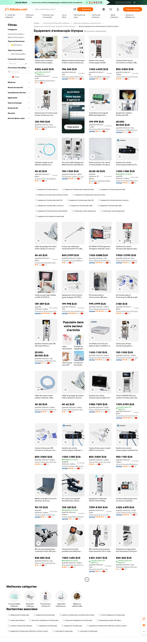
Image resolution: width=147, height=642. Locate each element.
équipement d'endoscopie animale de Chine (51, 195)
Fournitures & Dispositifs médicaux (56, 23)
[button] (74, 9)
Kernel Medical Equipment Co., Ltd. (46, 80)
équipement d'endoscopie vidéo (80, 206)
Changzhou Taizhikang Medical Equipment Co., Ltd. (100, 181)
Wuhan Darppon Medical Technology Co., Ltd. (46, 127)
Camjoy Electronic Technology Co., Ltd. (127, 77)
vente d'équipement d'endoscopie (112, 615)
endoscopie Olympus (16, 620)
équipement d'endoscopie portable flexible (51, 211)
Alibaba (36, 23)
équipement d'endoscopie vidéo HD (48, 200)
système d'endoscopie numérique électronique (76, 615)
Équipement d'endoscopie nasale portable (78, 189)
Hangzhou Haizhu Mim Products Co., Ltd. (73, 77)
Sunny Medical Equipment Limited (100, 260)
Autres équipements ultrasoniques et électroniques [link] (98, 26)
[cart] (111, 10)
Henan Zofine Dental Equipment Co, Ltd (46, 563)
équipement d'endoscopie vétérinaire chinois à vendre (107, 626)
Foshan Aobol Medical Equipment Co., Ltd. (73, 517)
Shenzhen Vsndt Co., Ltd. (98, 569)
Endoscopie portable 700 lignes (109, 620)
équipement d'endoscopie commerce (49, 206)
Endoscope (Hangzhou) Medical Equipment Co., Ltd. (46, 263)
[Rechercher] (85, 9)
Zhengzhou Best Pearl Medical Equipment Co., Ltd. (100, 129)
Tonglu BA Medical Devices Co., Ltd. (100, 77)
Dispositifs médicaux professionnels (87, 23)
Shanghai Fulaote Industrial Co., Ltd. (127, 567)
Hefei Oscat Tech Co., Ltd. (99, 515)
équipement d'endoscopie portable (111, 189)
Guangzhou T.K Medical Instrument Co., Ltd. (127, 130)
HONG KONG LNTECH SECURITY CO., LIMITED (127, 512)
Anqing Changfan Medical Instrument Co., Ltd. (127, 181)
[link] (144, 619)
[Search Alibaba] (53, 9)
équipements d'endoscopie (18, 615)
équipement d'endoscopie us (46, 189)
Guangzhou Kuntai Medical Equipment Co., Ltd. (73, 260)
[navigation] (18, 302)
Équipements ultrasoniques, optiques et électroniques (54, 26)
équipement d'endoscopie (47, 626)
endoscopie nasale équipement (84, 211)
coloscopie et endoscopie (63, 631)
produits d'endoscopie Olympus (20, 626)
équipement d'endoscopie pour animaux (113, 200)
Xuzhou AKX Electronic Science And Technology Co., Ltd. (127, 260)
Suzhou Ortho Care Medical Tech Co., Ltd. (46, 179)
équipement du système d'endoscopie (49, 216)
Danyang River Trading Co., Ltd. (46, 515)
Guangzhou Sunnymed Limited (46, 311)
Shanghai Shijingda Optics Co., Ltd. (73, 565)
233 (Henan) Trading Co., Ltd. (73, 176)
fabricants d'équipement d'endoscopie (43, 620)
